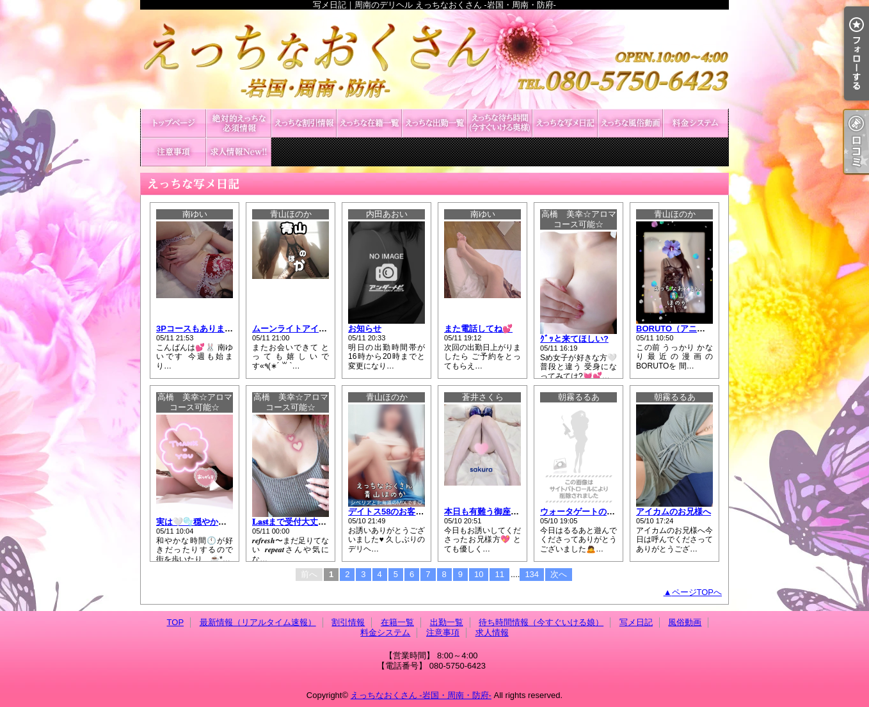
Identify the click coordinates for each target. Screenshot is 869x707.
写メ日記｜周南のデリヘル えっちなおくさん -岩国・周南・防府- (434, 59)
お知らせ (364, 328)
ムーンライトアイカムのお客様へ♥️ (317, 328)
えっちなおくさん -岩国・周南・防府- (421, 695)
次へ (558, 574)
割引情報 (304, 123)
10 (478, 574)
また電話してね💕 (478, 328)
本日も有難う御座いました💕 (499, 511)
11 (499, 574)
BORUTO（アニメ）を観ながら (695, 328)
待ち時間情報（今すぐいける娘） (499, 123)
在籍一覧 (369, 123)
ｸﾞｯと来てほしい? (574, 339)
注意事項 (173, 152)
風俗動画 (630, 123)
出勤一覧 (434, 123)
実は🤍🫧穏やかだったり (203, 522)
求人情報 (238, 152)
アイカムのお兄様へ (673, 511)
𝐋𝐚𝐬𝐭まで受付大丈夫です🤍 (302, 522)
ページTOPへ (697, 592)
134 (532, 574)
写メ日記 (565, 123)
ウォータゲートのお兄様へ (590, 511)
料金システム (695, 123)
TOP (173, 123)
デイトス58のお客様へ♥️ (392, 511)
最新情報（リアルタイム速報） (238, 123)
